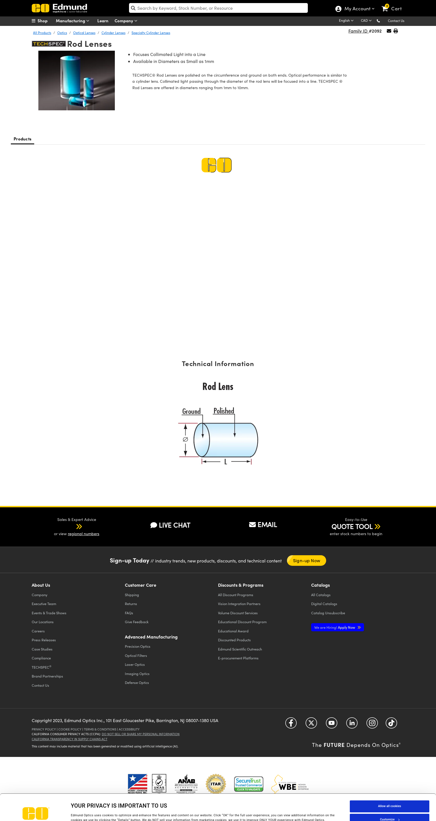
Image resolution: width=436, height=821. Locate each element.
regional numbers (83, 533)
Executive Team (44, 603)
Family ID (358, 31)
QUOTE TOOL (352, 526)
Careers (38, 630)
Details (76, 809)
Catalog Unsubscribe (328, 612)
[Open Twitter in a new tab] (311, 725)
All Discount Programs (235, 594)
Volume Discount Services (238, 612)
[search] (218, 8)
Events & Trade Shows (49, 612)
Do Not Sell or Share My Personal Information (141, 734)
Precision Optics (137, 646)
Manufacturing (74, 21)
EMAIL (263, 524)
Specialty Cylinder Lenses (151, 32)
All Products (42, 32)
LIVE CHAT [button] (170, 525)
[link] (394, 4)
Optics (62, 32)
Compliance (41, 658)
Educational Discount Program (242, 621)
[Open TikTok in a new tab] (391, 725)
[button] (383, 20)
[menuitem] (46, 20)
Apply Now (335, 627)
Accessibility (129, 729)
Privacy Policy (44, 729)
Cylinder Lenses (113, 32)
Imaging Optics (137, 673)
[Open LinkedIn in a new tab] (351, 725)
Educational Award (233, 630)
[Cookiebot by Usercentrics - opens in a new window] (36, 811)
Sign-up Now (306, 560)
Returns (131, 603)
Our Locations (43, 621)
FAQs (129, 612)
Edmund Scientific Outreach (240, 649)
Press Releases (44, 639)
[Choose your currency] (367, 20)
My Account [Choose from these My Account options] (357, 9)
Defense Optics (137, 682)
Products (22, 139)
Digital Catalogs (324, 603)
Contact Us (396, 20)
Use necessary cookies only (389, 808)
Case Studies (42, 649)
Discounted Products (234, 639)
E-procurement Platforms (238, 658)
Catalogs (321, 594)
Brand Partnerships (47, 676)
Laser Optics (135, 664)
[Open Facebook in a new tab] (291, 725)
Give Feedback (136, 621)
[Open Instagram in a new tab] (372, 725)
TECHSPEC (41, 666)
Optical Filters (136, 655)
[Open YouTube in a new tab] (331, 725)
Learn (102, 20)
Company (127, 21)
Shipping (132, 594)
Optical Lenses (84, 32)
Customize (389, 794)
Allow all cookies (389, 781)
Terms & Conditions (100, 729)
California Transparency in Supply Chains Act (69, 739)
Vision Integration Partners (239, 603)
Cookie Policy (69, 729)
